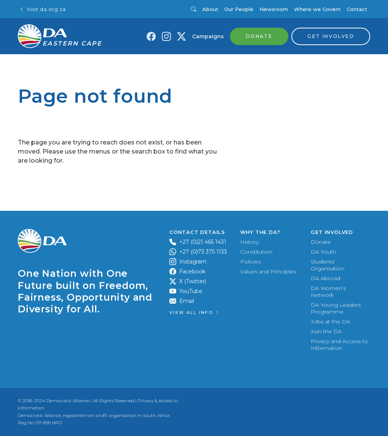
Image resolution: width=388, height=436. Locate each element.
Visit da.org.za (42, 9)
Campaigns (208, 36)
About (210, 9)
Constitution (256, 251)
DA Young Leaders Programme (336, 308)
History (249, 241)
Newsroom (274, 9)
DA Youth (323, 251)
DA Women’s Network (328, 291)
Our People (238, 9)
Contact (357, 9)
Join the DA (326, 331)
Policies (250, 261)
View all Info (194, 312)
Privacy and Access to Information (339, 344)
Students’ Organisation (327, 265)
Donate (321, 241)
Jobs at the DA (330, 321)
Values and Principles (268, 271)
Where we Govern (317, 9)
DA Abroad (325, 278)
